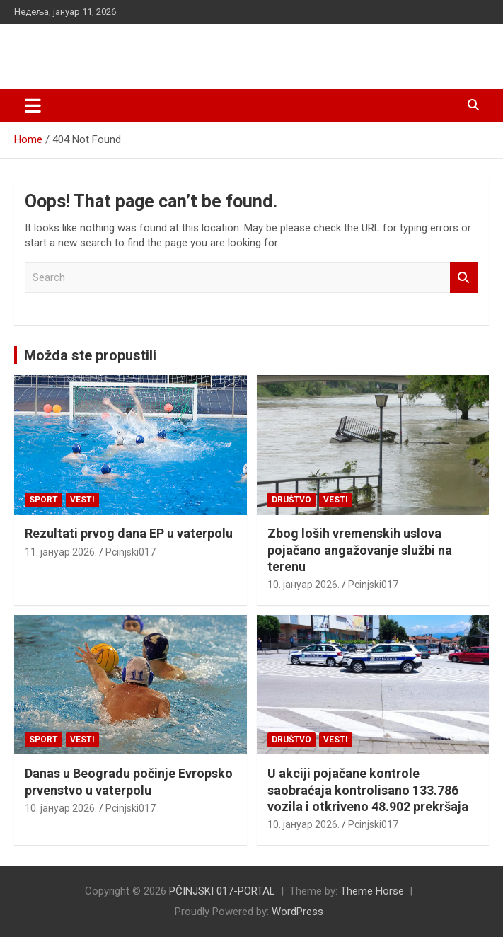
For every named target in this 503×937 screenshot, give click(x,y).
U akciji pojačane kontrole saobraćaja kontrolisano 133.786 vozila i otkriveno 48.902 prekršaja (367, 790)
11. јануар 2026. (61, 552)
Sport (43, 500)
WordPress (297, 911)
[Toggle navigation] (33, 105)
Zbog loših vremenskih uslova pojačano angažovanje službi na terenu (359, 550)
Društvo (291, 500)
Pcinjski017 (130, 552)
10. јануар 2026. (303, 584)
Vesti (82, 500)
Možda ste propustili (90, 355)
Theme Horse (372, 891)
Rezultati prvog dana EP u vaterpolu (129, 533)
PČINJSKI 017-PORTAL (123, 49)
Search (464, 278)
